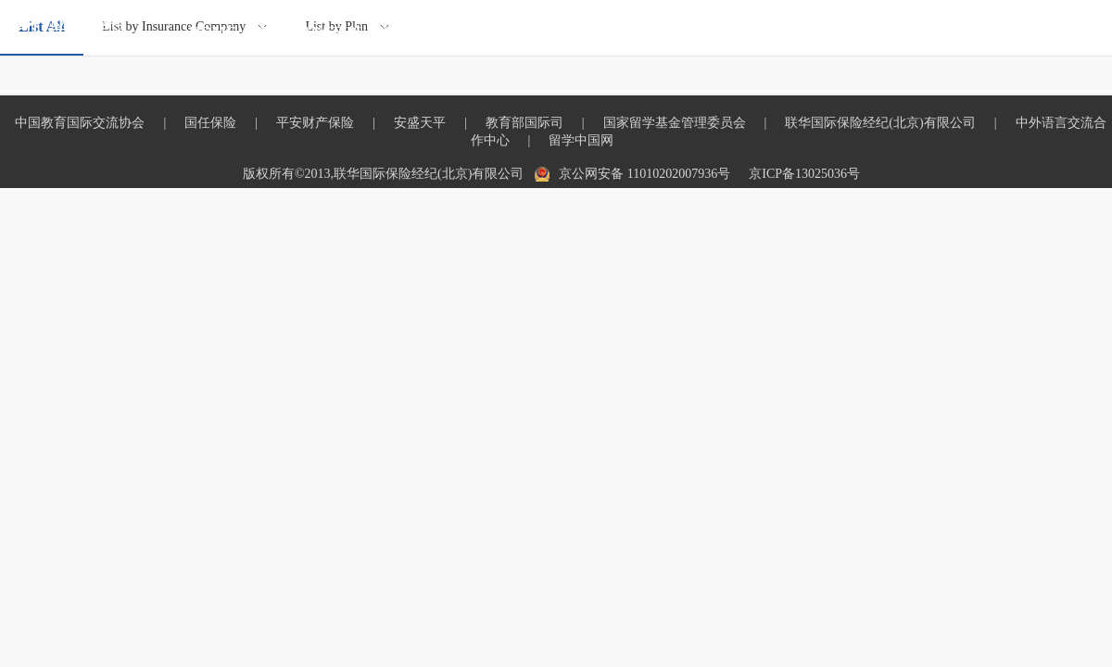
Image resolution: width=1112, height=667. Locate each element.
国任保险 (210, 123)
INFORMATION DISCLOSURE (864, 32)
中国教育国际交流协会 (80, 123)
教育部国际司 (524, 123)
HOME (212, 32)
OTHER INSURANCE (668, 32)
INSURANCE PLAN (321, 32)
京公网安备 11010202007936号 (644, 174)
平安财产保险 (315, 123)
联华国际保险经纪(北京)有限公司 (880, 123)
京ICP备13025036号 (804, 174)
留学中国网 (581, 140)
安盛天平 (420, 123)
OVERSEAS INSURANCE (491, 32)
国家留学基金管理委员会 (674, 123)
